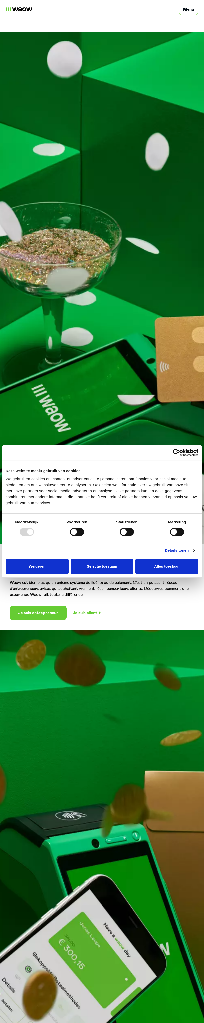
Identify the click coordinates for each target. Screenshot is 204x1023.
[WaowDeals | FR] (19, 10)
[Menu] (188, 9)
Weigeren (37, 566)
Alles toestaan (167, 566)
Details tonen (177, 550)
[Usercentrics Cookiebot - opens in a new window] (176, 452)
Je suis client (87, 613)
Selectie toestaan (102, 566)
